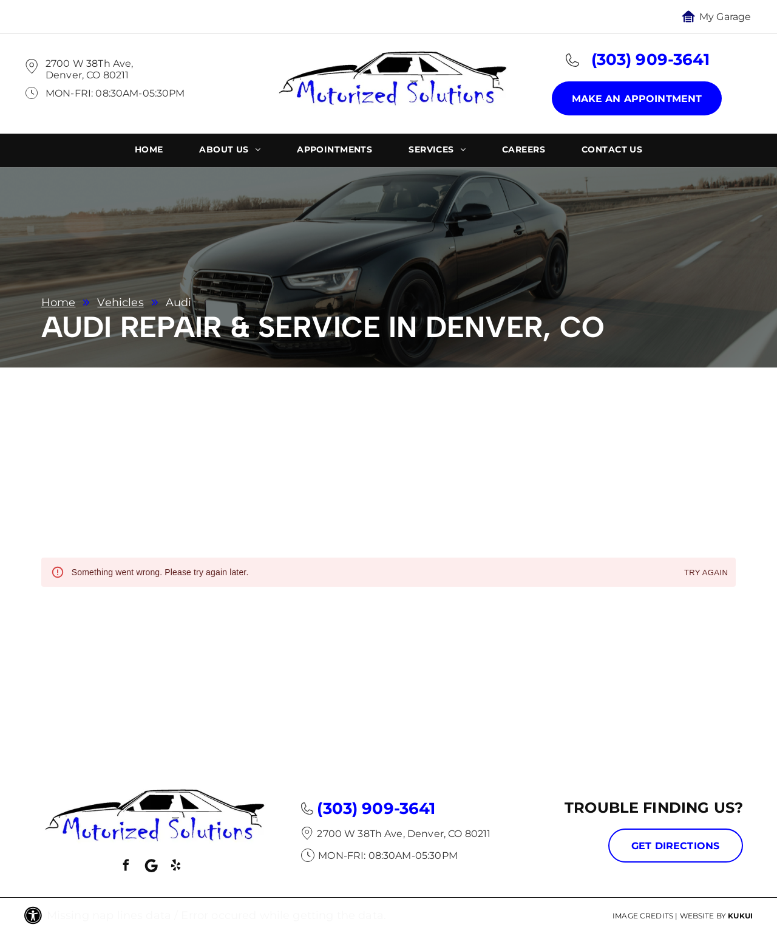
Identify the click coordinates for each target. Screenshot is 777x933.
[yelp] (176, 867)
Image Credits (642, 915)
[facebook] (126, 867)
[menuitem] (149, 151)
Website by (703, 915)
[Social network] (151, 867)
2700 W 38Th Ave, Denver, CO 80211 (89, 69)
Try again (706, 573)
